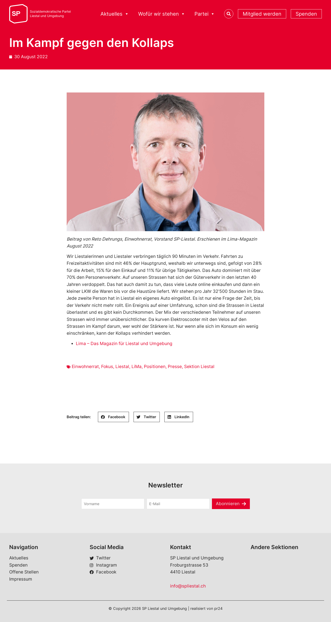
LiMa (136, 366)
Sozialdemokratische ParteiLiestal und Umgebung (50, 14)
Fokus (107, 366)
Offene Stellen (24, 572)
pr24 (218, 608)
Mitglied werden (262, 14)
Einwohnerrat (85, 366)
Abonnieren (228, 503)
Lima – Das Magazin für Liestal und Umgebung (124, 343)
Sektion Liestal (199, 366)
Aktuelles (114, 13)
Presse (175, 366)
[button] (113, 417)
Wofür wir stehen (161, 13)
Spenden (306, 14)
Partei (204, 13)
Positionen (155, 366)
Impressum (20, 579)
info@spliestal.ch (188, 586)
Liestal (122, 366)
